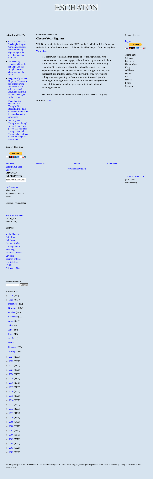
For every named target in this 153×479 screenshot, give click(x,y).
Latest (8, 170)
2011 (11, 413)
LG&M (9, 265)
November (13, 308)
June (10, 330)
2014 (11, 400)
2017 (11, 387)
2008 (11, 426)
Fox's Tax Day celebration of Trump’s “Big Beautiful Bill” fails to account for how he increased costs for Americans (18, 109)
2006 (11, 435)
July (10, 325)
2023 (11, 361)
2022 (11, 365)
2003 (11, 448)
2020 (11, 374)
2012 (11, 409)
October (12, 312)
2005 (11, 439)
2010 (11, 417)
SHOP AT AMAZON (15, 215)
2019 (11, 378)
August (11, 321)
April (10, 338)
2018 (11, 383)
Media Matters (12, 234)
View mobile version (76, 169)
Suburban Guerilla (14, 252)
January (12, 351)
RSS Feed (10, 163)
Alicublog (10, 249)
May (10, 334)
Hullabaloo (10, 240)
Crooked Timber (13, 243)
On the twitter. (12, 187)
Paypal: (128, 41)
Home (77, 163)
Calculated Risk (13, 268)
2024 (11, 357)
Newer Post (41, 163)
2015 (11, 396)
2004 (11, 443)
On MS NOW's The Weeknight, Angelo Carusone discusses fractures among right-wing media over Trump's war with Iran (17, 49)
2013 (11, 404)
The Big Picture (13, 246)
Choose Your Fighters (50, 38)
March (11, 342)
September (13, 316)
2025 (11, 300)
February (12, 347)
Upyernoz (10, 256)
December (13, 304)
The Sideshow (12, 262)
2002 (11, 452)
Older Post (112, 163)
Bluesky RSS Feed (14, 167)
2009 (11, 422)
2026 (11, 295)
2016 (11, 391)
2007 (11, 430)
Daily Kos (10, 237)
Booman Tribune (13, 259)
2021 (11, 370)
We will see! (42, 50)
